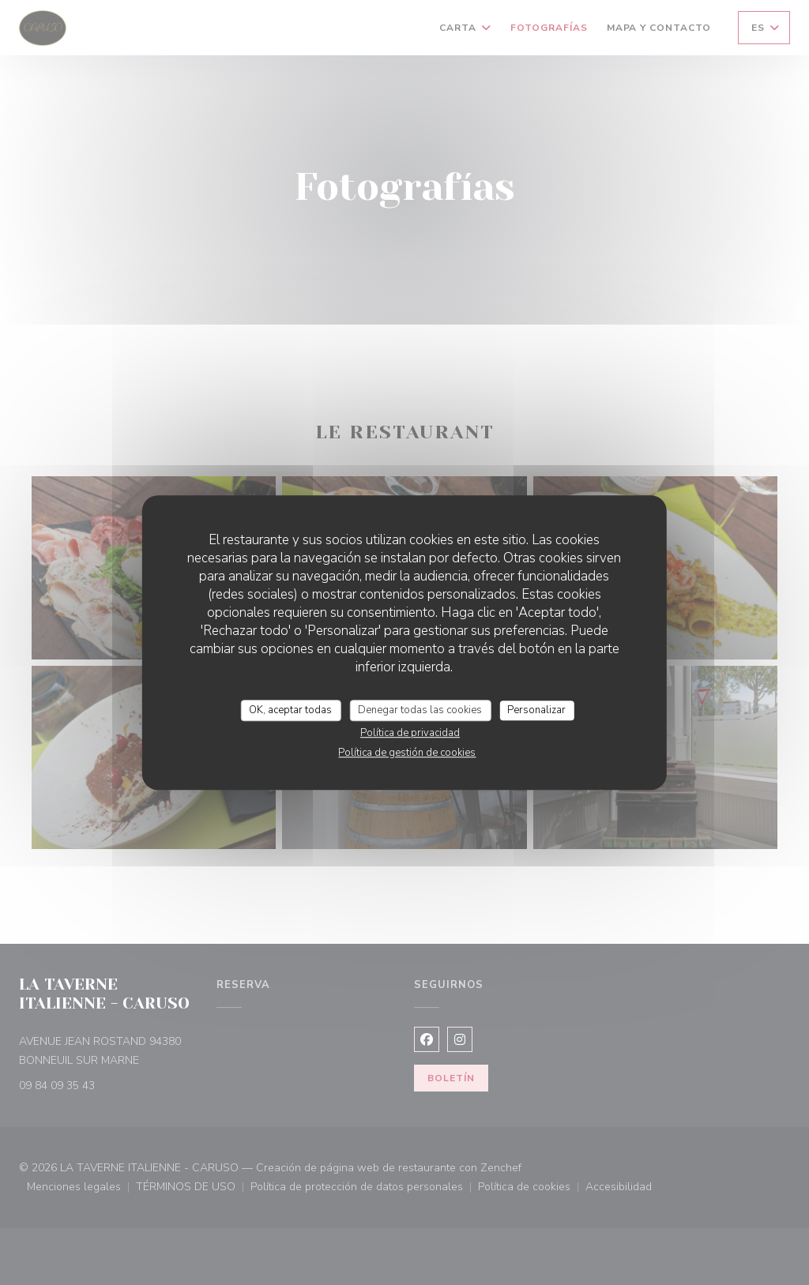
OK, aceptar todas (290, 710)
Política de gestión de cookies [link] (407, 753)
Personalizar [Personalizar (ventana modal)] (536, 710)
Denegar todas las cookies (420, 710)
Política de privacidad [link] (410, 733)
